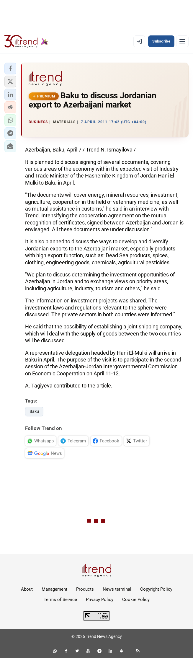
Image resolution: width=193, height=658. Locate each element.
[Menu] (182, 41)
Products (85, 589)
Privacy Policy (99, 599)
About (27, 589)
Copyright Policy (156, 589)
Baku (34, 411)
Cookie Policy (136, 599)
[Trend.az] (26, 41)
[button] (10, 68)
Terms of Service (60, 599)
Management (54, 589)
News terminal (117, 589)
